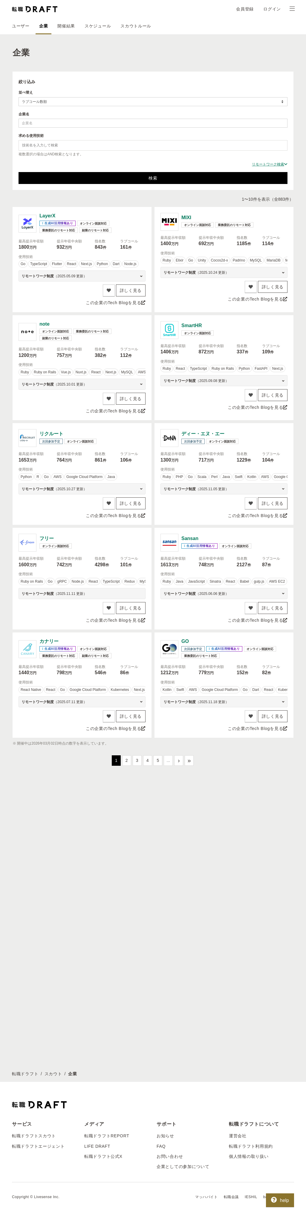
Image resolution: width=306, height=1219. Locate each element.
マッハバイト (206, 996)
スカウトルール (135, 26)
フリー (46, 538)
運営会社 (238, 935)
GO (185, 641)
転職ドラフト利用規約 (251, 945)
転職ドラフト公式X (103, 955)
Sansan (189, 538)
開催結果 (66, 26)
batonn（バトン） (278, 996)
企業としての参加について (183, 966)
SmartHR (191, 325)
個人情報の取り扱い (248, 955)
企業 (43, 26)
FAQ (161, 945)
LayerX (47, 215)
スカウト (53, 873)
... (168, 760)
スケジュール (98, 26)
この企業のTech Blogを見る (116, 302)
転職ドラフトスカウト (34, 935)
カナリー (49, 641)
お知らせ (165, 935)
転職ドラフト (25, 873)
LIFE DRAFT (97, 945)
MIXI (186, 217)
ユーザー (21, 26)
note (44, 324)
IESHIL (251, 996)
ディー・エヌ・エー (202, 433)
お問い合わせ (170, 955)
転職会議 (231, 996)
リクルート (51, 433)
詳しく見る (131, 290)
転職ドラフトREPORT (106, 935)
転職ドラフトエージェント (38, 945)
